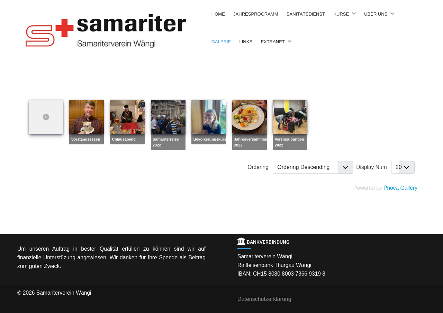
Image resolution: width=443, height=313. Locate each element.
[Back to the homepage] (117, 31)
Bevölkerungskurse (210, 139)
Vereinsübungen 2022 (289, 142)
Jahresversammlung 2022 (252, 142)
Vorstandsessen (85, 139)
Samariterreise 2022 (166, 142)
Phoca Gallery (400, 188)
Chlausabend (124, 139)
